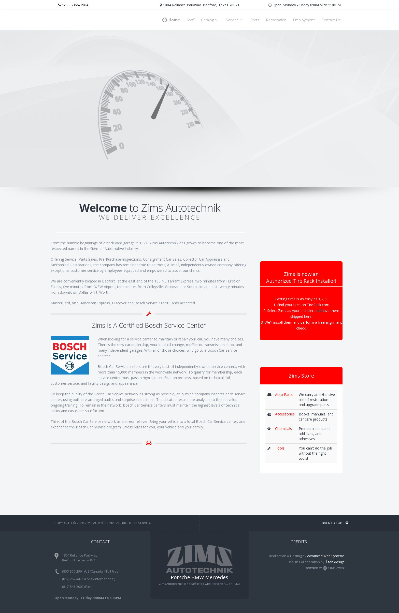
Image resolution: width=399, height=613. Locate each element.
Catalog (210, 20)
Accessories (285, 414)
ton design (335, 562)
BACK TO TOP (335, 522)
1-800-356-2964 (73, 5)
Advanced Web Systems (326, 556)
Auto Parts (284, 394)
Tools (279, 448)
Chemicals (283, 428)
